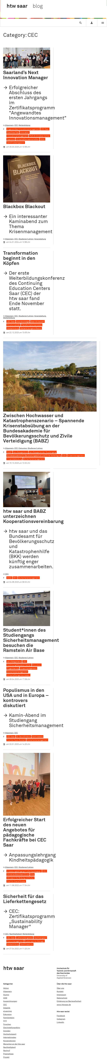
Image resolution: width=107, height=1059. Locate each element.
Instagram (61, 1019)
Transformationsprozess (32, 325)
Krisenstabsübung (14, 459)
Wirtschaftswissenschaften (27, 139)
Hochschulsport (9, 1034)
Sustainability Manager (34, 883)
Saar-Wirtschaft (37, 322)
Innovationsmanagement (17, 136)
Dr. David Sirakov (23, 737)
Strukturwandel (13, 325)
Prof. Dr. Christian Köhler (39, 136)
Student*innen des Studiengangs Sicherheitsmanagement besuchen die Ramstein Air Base (31, 640)
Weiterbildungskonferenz (30, 328)
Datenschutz (62, 998)
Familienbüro (8, 1018)
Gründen (6, 1031)
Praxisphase (8, 1054)
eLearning (7, 1011)
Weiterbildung (24, 125)
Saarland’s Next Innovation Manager (25, 75)
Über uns (60, 988)
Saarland (11, 139)
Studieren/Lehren (26, 239)
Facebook (61, 1016)
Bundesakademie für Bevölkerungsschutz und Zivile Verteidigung (34, 456)
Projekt (6, 1057)
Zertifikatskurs (26, 886)
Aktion (6, 988)
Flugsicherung (13, 668)
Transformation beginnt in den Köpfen (20, 258)
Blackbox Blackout (24, 206)
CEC (16, 125)
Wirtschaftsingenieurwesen (18, 675)
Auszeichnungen (10, 1001)
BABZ (9, 452)
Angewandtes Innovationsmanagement (23, 129)
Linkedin (60, 1022)
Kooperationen (9, 1041)
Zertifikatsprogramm (15, 143)
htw (25, 6)
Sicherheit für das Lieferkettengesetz (24, 841)
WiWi (42, 139)
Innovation (24, 132)
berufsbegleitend (20, 452)
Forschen (7, 1024)
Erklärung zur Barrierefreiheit (69, 1001)
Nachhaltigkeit (15, 876)
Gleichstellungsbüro (11, 1028)
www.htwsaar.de (64, 1005)
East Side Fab (12, 132)
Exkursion (23, 448)
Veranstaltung (40, 239)
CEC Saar (45, 129)
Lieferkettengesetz (24, 879)
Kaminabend (37, 737)
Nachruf (6, 1051)
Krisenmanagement (76, 456)
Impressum (61, 995)
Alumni (6, 995)
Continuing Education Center (19, 665)
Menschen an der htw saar (14, 1044)
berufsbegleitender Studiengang (42, 452)
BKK (15, 578)
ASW (5, 998)
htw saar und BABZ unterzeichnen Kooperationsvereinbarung (33, 516)
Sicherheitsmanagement (34, 459)
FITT (5, 1021)
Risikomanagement (15, 883)
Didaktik (6, 1008)
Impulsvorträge (23, 322)
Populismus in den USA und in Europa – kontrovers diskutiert (26, 698)
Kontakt (60, 991)
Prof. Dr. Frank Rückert (16, 740)
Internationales (9, 1037)
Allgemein (9, 125)
